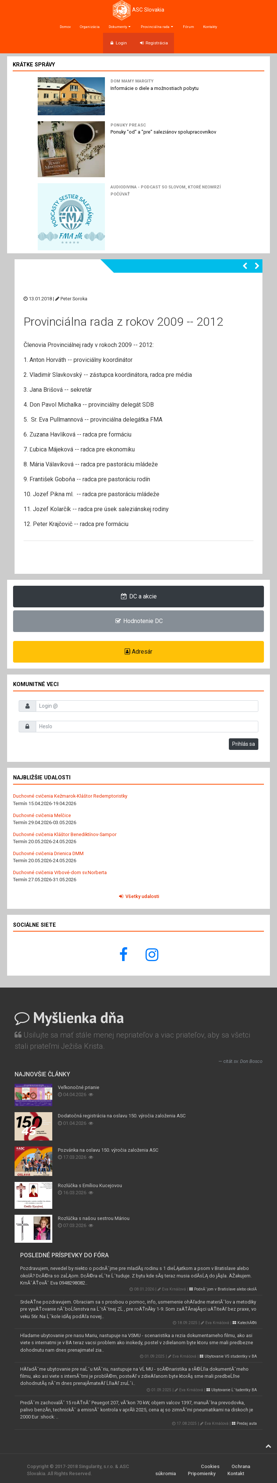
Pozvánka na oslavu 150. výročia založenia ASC (108, 1150)
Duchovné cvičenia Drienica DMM (48, 853)
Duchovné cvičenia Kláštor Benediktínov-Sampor (64, 834)
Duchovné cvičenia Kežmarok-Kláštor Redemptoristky (70, 796)
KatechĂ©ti (245, 1322)
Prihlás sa (243, 744)
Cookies (210, 1466)
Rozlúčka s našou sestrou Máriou (94, 1218)
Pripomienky (201, 1473)
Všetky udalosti (138, 896)
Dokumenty (120, 27)
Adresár (138, 651)
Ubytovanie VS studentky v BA (228, 1356)
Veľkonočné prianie (78, 1087)
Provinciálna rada (157, 27)
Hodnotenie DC (138, 621)
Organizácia (90, 27)
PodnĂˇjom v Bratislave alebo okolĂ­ (223, 1289)
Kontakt (235, 1473)
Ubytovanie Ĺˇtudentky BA (231, 1389)
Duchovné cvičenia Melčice (42, 815)
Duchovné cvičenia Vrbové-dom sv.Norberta (60, 872)
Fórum (188, 27)
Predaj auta (244, 1423)
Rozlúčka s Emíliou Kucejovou (90, 1185)
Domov (65, 27)
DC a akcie (138, 596)
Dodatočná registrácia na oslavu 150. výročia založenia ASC (122, 1115)
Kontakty (210, 27)
